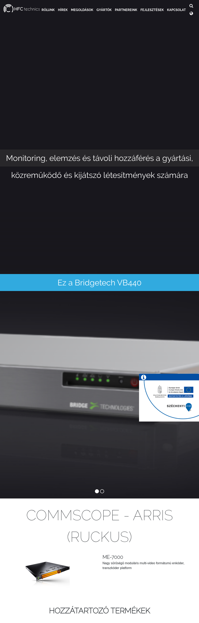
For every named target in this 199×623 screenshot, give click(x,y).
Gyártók (104, 10)
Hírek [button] (63, 10)
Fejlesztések (152, 10)
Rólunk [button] (48, 10)
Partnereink (126, 10)
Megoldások (82, 10)
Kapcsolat (176, 10)
